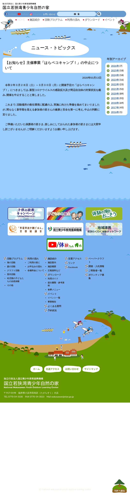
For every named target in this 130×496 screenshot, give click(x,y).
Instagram (35, 14)
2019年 (115, 98)
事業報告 (52, 302)
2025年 (115, 70)
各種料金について (35, 270)
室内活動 (11, 274)
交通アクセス (75, 258)
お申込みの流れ (34, 266)
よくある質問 (54, 306)
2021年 (115, 89)
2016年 (115, 112)
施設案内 (52, 262)
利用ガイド (53, 278)
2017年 (115, 107)
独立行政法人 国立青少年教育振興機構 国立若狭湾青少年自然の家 (25, 6)
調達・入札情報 (96, 266)
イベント (52, 293)
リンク (71, 262)
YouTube (23, 14)
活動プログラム (15, 258)
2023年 (115, 79)
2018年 (115, 102)
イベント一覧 (54, 298)
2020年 (115, 93)
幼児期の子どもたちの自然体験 (15, 280)
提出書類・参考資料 (56, 284)
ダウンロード (54, 274)
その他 (10, 285)
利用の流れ (33, 258)
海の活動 (11, 262)
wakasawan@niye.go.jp (62, 396)
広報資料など (54, 270)
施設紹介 (52, 258)
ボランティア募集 (96, 276)
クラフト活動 (13, 270)
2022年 (115, 84)
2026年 (115, 65)
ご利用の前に (33, 262)
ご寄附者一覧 (95, 270)
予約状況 (52, 310)
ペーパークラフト (96, 260)
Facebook (10, 14)
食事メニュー (54, 289)
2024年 (115, 75)
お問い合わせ (49, 14)
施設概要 (52, 266)
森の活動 (11, 266)
